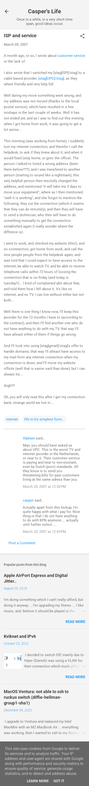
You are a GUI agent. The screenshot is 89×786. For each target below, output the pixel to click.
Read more (75, 622)
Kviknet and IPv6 (20, 636)
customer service (71, 56)
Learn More (38, 781)
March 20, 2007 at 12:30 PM (44, 486)
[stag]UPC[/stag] (51, 78)
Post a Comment (22, 543)
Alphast (29, 438)
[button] (82, 36)
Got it (58, 781)
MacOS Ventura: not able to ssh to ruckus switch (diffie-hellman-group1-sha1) (36, 697)
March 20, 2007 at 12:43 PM (44, 532)
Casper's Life (44, 11)
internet (12, 419)
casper (28, 500)
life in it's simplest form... (44, 419)
